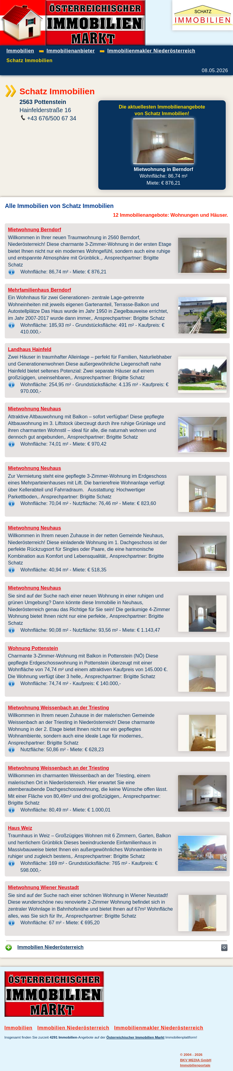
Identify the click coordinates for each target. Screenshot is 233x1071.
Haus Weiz (20, 828)
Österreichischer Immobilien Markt (135, 1037)
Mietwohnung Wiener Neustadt (43, 887)
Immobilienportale (195, 1065)
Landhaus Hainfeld (29, 349)
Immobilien (18, 1027)
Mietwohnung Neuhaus (34, 408)
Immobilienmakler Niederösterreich (158, 1027)
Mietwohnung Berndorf (34, 229)
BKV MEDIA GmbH (195, 1060)
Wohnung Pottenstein (33, 648)
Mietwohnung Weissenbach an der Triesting (58, 707)
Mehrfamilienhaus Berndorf (39, 290)
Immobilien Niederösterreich (50, 947)
